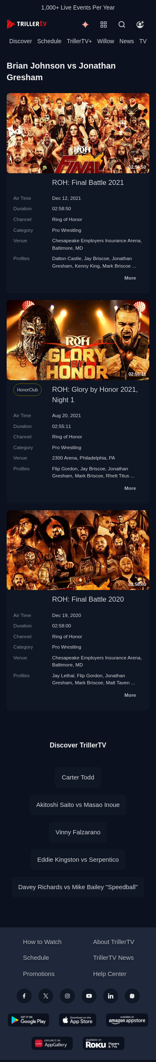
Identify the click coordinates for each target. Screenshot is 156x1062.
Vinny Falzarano (77, 832)
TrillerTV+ (79, 41)
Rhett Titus (117, 475)
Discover (20, 41)
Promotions (38, 973)
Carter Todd (78, 777)
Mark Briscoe (116, 265)
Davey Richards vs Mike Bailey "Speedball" (78, 886)
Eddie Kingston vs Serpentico (78, 859)
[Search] (122, 24)
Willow (105, 41)
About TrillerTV (113, 941)
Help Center (109, 973)
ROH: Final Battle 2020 (88, 599)
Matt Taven (118, 682)
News (126, 41)
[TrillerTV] (27, 24)
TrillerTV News (113, 957)
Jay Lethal (63, 675)
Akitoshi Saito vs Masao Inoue (78, 804)
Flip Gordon (64, 468)
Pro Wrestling (66, 230)
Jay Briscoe (96, 258)
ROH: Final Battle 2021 (88, 183)
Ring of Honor (67, 219)
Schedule (49, 41)
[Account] (140, 24)
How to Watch (42, 941)
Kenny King (87, 265)
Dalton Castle (66, 258)
